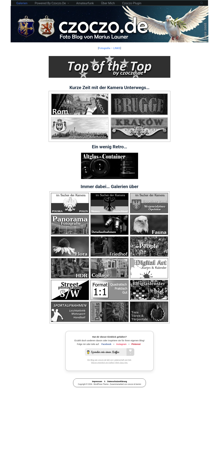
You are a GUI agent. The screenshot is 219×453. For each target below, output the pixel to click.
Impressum (97, 386)
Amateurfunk (85, 3)
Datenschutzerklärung (117, 386)
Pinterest (136, 349)
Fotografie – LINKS (109, 48)
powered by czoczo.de (52, 3)
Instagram (121, 349)
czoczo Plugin (131, 3)
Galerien (21, 3)
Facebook (106, 349)
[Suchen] (201, 3)
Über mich (108, 3)
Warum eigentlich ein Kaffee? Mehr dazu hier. (109, 368)
